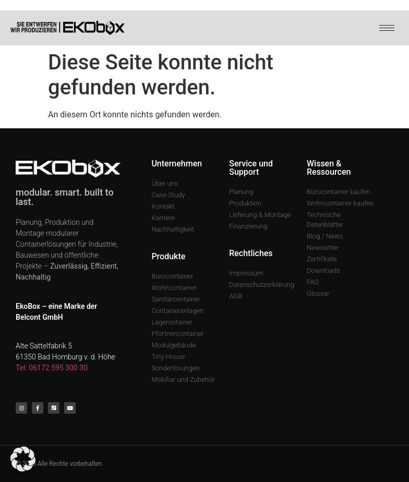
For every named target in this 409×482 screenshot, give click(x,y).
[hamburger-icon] (387, 28)
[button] (23, 459)
